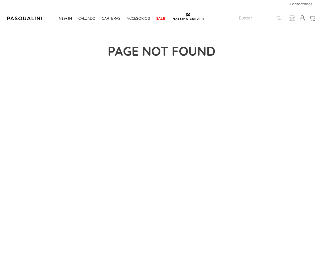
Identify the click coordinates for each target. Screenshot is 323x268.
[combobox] (261, 18)
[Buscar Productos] (280, 18)
